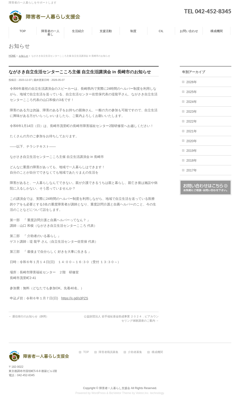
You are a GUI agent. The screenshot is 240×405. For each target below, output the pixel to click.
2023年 (191, 111)
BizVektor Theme (120, 393)
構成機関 (157, 352)
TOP (86, 352)
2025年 (191, 92)
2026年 (191, 82)
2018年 (191, 160)
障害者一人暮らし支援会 (114, 388)
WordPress (98, 393)
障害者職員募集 (108, 352)
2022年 (191, 121)
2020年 (191, 141)
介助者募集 (135, 352)
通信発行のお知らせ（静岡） (29, 316)
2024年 (191, 102)
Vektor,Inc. (142, 393)
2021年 (191, 131)
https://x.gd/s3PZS (74, 298)
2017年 (191, 170)
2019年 (191, 150)
